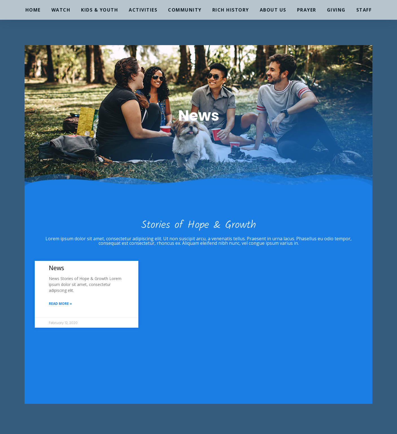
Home (33, 10)
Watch (61, 10)
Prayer (306, 10)
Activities (143, 10)
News (56, 268)
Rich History (230, 10)
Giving (336, 10)
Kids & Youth (99, 10)
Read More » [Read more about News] (60, 303)
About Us (273, 10)
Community (185, 10)
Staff (364, 10)
